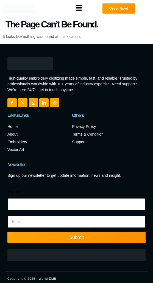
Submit (76, 237)
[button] (78, 8)
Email (14, 191)
